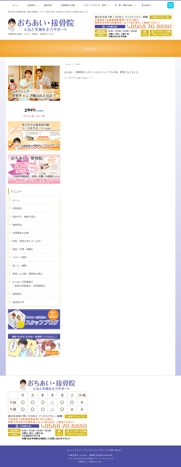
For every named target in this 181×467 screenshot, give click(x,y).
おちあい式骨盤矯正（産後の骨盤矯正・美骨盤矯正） (29, 283)
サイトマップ (80, 450)
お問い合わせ (114, 450)
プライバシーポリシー (97, 450)
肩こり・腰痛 (19, 265)
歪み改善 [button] (146, 5)
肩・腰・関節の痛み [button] (124, 5)
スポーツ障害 (19, 257)
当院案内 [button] (31, 5)
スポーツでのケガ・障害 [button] (95, 5)
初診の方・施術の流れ (24, 216)
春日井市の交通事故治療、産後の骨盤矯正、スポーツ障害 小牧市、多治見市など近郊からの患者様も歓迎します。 (49, 12)
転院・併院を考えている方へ (27, 241)
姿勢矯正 (17, 293)
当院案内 (17, 208)
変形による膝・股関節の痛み (27, 273)
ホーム (15, 5)
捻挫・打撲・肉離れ (22, 249)
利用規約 (81, 462)
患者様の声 (18, 302)
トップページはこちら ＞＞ (78, 77)
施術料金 (48, 5)
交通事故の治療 (68, 5)
